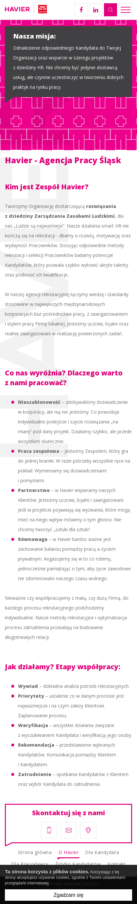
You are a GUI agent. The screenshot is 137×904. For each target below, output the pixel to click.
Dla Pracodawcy (30, 864)
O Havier (69, 852)
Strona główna (35, 852)
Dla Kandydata (102, 852)
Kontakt (117, 864)
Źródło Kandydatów (78, 864)
